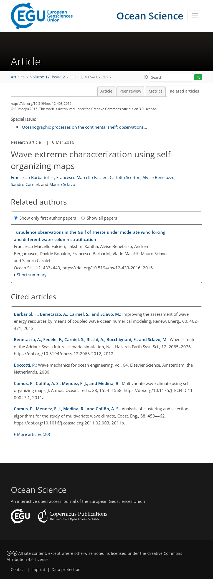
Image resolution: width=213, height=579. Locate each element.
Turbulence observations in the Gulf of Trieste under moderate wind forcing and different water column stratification (89, 235)
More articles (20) (33, 434)
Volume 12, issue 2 (47, 76)
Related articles (184, 91)
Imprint (38, 569)
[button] (146, 76)
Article (106, 91)
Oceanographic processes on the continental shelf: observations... (84, 127)
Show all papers (99, 218)
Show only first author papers (45, 218)
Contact (18, 569)
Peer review (130, 91)
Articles (18, 76)
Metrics (156, 91)
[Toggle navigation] (194, 16)
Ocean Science (149, 15)
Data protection (66, 569)
